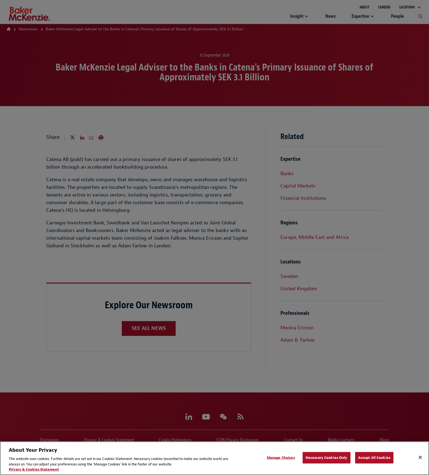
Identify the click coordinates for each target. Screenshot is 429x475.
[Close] (420, 457)
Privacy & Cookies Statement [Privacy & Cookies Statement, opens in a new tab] (34, 469)
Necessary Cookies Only (326, 457)
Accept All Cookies (374, 457)
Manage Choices (281, 457)
